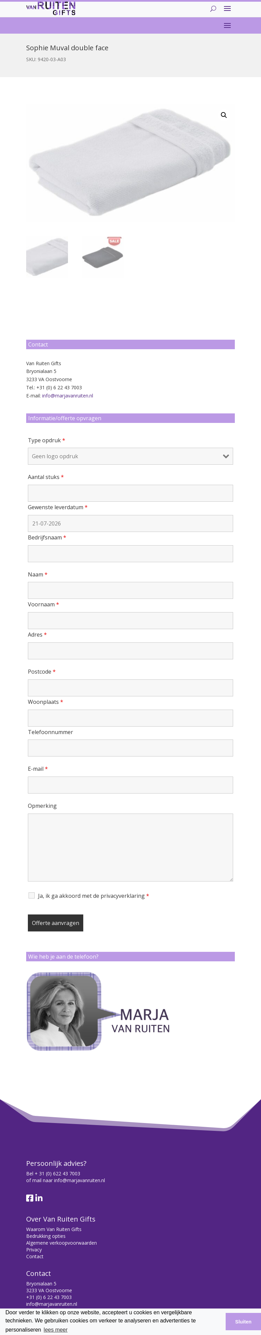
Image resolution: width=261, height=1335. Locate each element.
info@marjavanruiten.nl (67, 395)
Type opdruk (46, 440)
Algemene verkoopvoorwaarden (61, 1243)
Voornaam (43, 604)
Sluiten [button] (243, 1321)
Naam (38, 574)
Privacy (34, 1249)
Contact (35, 1256)
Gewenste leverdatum (58, 507)
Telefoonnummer (50, 732)
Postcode (42, 671)
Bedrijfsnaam (47, 537)
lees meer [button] (56, 1330)
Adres (37, 634)
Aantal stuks (46, 477)
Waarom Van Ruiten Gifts (54, 1229)
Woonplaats (45, 702)
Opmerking (42, 805)
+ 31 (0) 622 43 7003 (57, 1173)
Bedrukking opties (46, 1236)
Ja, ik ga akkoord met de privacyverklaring (93, 895)
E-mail (38, 768)
